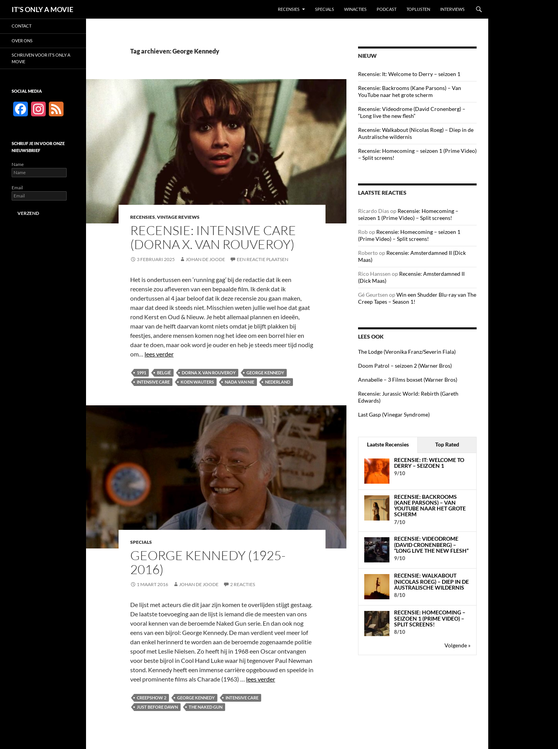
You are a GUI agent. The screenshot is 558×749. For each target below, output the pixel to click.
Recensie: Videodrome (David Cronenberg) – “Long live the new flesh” (411, 112)
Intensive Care (153, 381)
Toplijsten (418, 9)
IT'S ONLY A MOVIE (42, 9)
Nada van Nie (239, 381)
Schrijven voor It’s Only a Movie (41, 58)
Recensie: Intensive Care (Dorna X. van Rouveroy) (213, 237)
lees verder (159, 354)
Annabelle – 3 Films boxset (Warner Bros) (407, 379)
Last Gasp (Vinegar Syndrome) (394, 414)
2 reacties (242, 584)
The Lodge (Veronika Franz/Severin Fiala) (407, 351)
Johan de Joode (205, 259)
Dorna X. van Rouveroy (209, 372)
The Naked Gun (205, 706)
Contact (21, 25)
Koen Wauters (197, 381)
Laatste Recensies (388, 444)
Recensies (289, 9)
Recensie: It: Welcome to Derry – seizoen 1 (409, 74)
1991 (141, 372)
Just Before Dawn (157, 706)
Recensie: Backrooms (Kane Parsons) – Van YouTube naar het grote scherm (409, 91)
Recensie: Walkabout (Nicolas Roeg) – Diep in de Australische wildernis (431, 581)
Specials (324, 9)
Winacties (355, 9)
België (164, 372)
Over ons (22, 40)
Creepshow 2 (151, 697)
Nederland (277, 381)
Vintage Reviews (178, 217)
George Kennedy (265, 372)
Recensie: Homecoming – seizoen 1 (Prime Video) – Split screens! (408, 214)
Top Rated (447, 444)
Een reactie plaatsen (262, 259)
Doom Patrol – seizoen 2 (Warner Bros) (405, 365)
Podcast (386, 9)
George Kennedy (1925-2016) (208, 562)
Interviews (452, 9)
